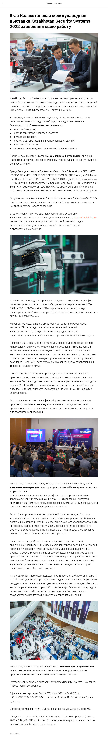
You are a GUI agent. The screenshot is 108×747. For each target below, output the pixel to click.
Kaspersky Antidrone (85, 217)
